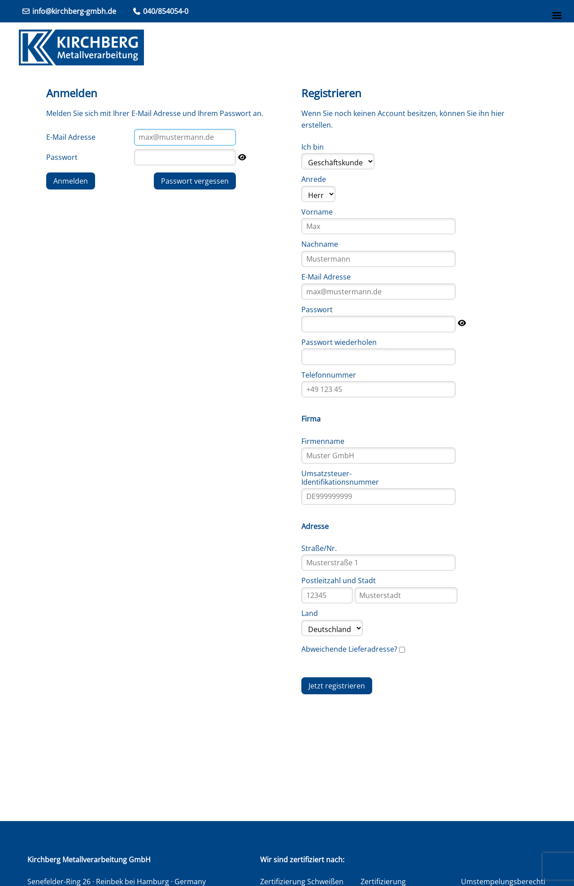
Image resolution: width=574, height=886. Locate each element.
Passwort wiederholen (339, 342)
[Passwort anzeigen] (242, 157)
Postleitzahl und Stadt (338, 580)
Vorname (317, 212)
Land (309, 613)
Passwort (62, 157)
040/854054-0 (160, 11)
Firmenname (322, 441)
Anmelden (70, 181)
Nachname (319, 244)
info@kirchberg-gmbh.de (69, 11)
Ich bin (312, 147)
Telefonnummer (328, 375)
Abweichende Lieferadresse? (349, 649)
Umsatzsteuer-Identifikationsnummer (340, 477)
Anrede (313, 179)
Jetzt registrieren (337, 686)
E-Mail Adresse (71, 137)
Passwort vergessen (195, 181)
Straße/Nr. (319, 548)
